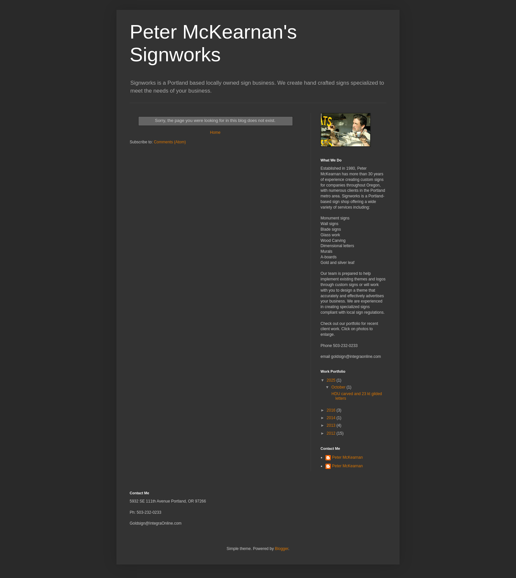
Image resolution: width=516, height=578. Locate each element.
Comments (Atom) (170, 142)
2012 (332, 433)
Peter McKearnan (347, 457)
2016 (332, 410)
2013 (332, 425)
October (339, 387)
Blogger (281, 548)
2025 (332, 380)
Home (215, 132)
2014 (332, 418)
